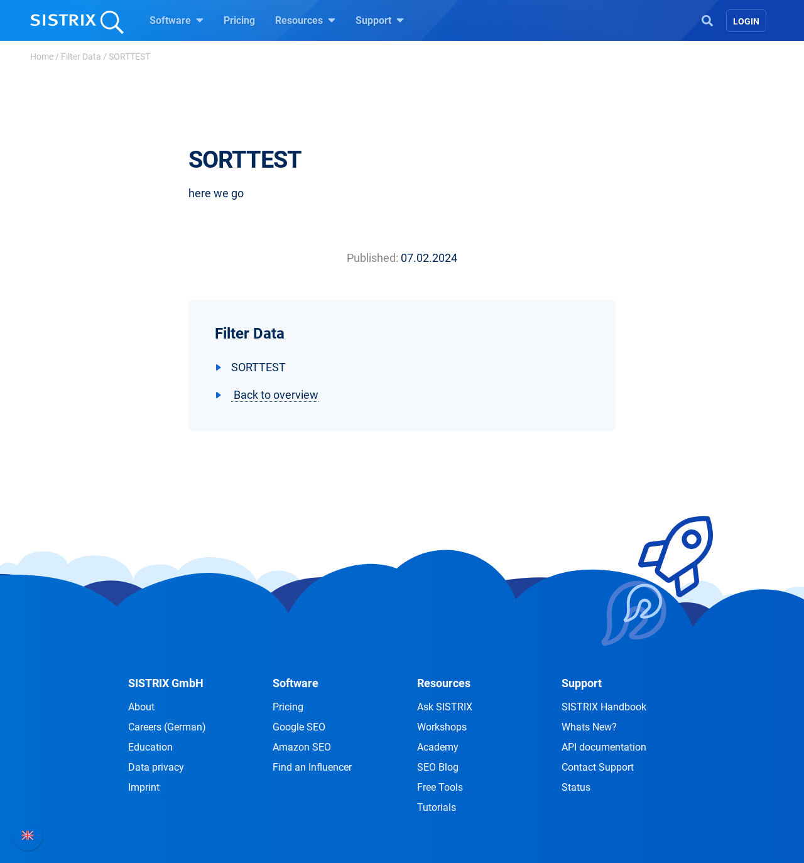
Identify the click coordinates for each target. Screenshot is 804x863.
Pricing (239, 20)
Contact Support (598, 767)
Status (576, 787)
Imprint (144, 787)
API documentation (604, 747)
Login (746, 21)
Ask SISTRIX (444, 707)
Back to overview (274, 394)
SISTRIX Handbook (604, 707)
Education (150, 747)
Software (176, 20)
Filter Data (81, 57)
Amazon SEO (302, 747)
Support (380, 20)
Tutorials (436, 807)
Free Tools (440, 787)
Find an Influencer (312, 767)
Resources (305, 20)
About (141, 707)
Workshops (442, 727)
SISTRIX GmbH (166, 683)
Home (41, 57)
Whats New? (589, 727)
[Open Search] (707, 19)
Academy (438, 747)
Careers (167, 727)
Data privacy (156, 767)
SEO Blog (438, 767)
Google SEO (299, 727)
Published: (372, 257)
